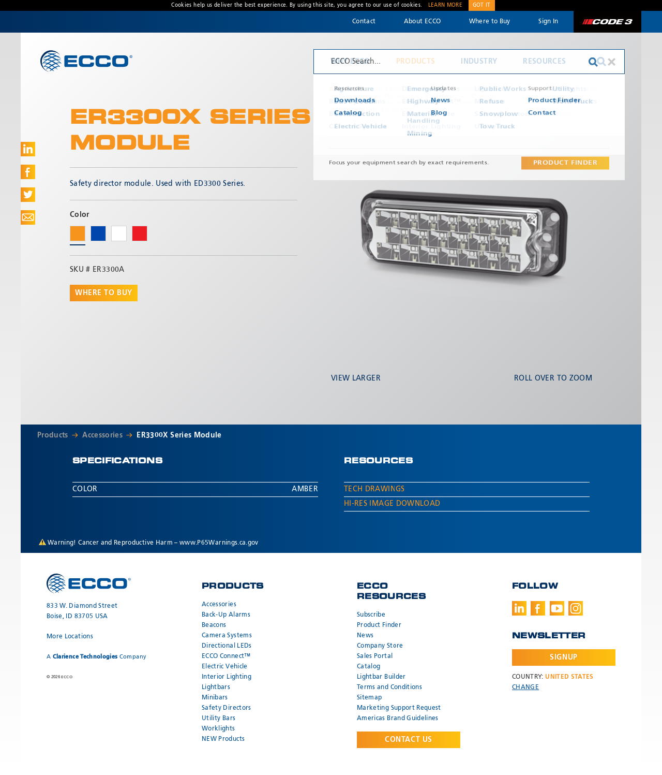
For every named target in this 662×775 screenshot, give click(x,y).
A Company (96, 657)
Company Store (380, 646)
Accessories (102, 435)
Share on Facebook (28, 172)
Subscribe (371, 615)
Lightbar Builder (381, 677)
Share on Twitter (28, 194)
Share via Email (28, 217)
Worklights (218, 729)
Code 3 (607, 22)
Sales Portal (375, 656)
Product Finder (379, 625)
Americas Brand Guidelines (398, 718)
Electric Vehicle (225, 667)
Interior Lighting (226, 677)
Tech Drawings (374, 489)
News (365, 636)
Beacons (214, 625)
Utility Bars (218, 718)
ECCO (86, 60)
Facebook (538, 608)
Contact (363, 22)
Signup (563, 657)
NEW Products (223, 739)
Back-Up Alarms (226, 615)
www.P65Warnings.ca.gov (219, 543)
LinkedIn (519, 608)
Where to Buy (489, 22)
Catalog (368, 667)
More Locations (70, 637)
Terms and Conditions (389, 687)
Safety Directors (226, 708)
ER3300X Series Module (179, 435)
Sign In (548, 22)
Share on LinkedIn (28, 149)
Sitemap (369, 698)
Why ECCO (350, 61)
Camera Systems (227, 636)
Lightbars (216, 687)
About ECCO (422, 22)
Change (525, 687)
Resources (544, 61)
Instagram (575, 608)
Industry (479, 61)
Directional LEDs (227, 646)
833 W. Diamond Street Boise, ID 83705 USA (82, 611)
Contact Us (408, 739)
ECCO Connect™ (226, 656)
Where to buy (103, 293)
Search (601, 62)
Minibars (215, 698)
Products (415, 61)
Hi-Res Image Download (392, 503)
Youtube (557, 608)
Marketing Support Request (399, 708)
